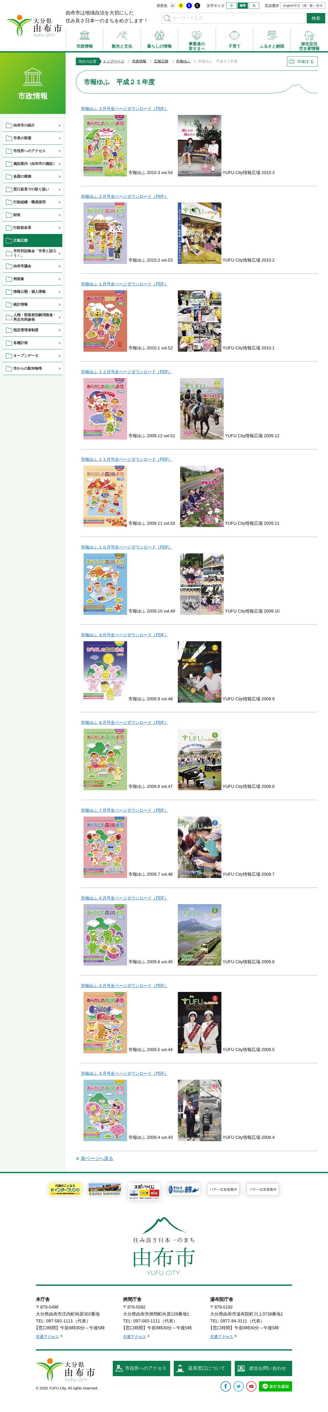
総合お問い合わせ (267, 1368)
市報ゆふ (183, 61)
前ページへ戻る (97, 1158)
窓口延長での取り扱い (31, 189)
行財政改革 (22, 228)
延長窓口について (206, 1368)
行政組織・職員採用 (29, 202)
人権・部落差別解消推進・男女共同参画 (34, 317)
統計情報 (20, 304)
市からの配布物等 (27, 368)
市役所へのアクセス (29, 151)
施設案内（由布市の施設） (34, 164)
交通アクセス (47, 1336)
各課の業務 (22, 176)
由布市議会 (22, 266)
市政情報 (139, 61)
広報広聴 (161, 61)
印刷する (306, 61)
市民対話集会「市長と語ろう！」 (34, 253)
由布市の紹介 (24, 125)
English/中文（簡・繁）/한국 (303, 5)
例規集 (18, 279)
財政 (16, 215)
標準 (243, 5)
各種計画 (20, 343)
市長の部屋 (22, 138)
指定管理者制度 (25, 330)
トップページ (113, 61)
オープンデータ (25, 356)
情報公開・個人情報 (29, 292)
